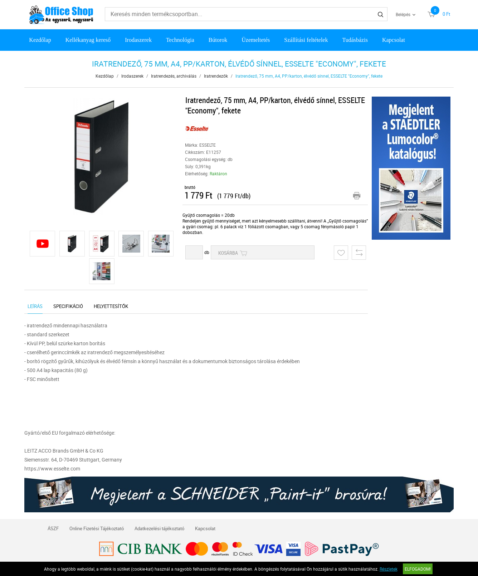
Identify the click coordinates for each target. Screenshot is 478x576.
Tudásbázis (354, 40)
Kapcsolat (393, 40)
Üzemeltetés (256, 40)
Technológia (180, 40)
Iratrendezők (216, 76)
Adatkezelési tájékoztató (159, 528)
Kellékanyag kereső (88, 40)
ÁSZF (53, 528)
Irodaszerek (138, 40)
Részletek (388, 569)
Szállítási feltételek (306, 40)
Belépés (403, 14)
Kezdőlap (40, 40)
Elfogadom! (418, 569)
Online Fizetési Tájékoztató (96, 528)
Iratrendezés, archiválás (173, 76)
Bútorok (218, 40)
